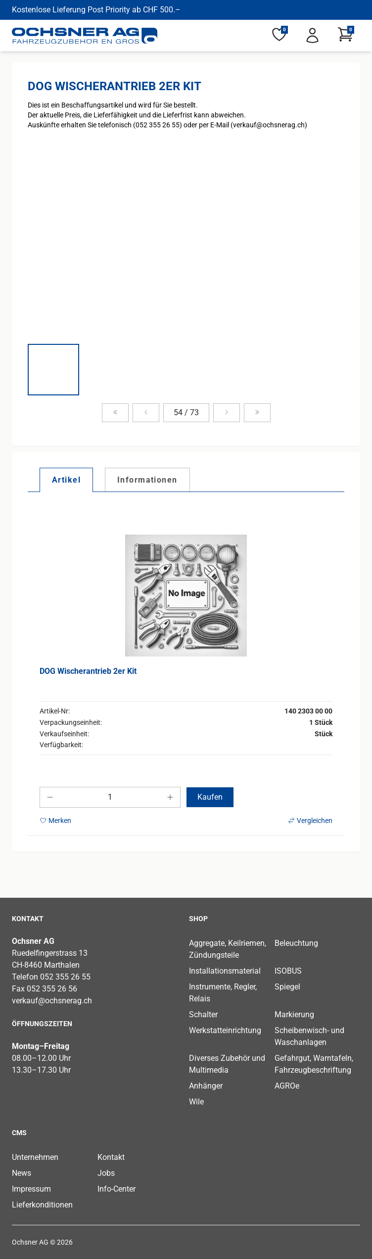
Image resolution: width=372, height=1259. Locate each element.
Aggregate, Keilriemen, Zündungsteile (227, 949)
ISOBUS (288, 971)
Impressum (31, 1189)
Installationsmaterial (225, 971)
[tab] (66, 480)
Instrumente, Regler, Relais (223, 992)
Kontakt (111, 1157)
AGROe (287, 1086)
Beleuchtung (296, 943)
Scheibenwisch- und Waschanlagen (309, 1036)
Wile (196, 1101)
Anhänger (206, 1086)
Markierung (294, 1014)
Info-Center (116, 1189)
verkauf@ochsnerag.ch (52, 1000)
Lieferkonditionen (42, 1204)
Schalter (203, 1014)
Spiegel (287, 986)
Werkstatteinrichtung (225, 1030)
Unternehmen (35, 1157)
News (21, 1173)
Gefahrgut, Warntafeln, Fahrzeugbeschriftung (314, 1064)
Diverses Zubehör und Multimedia (227, 1064)
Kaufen (210, 797)
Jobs (106, 1173)
